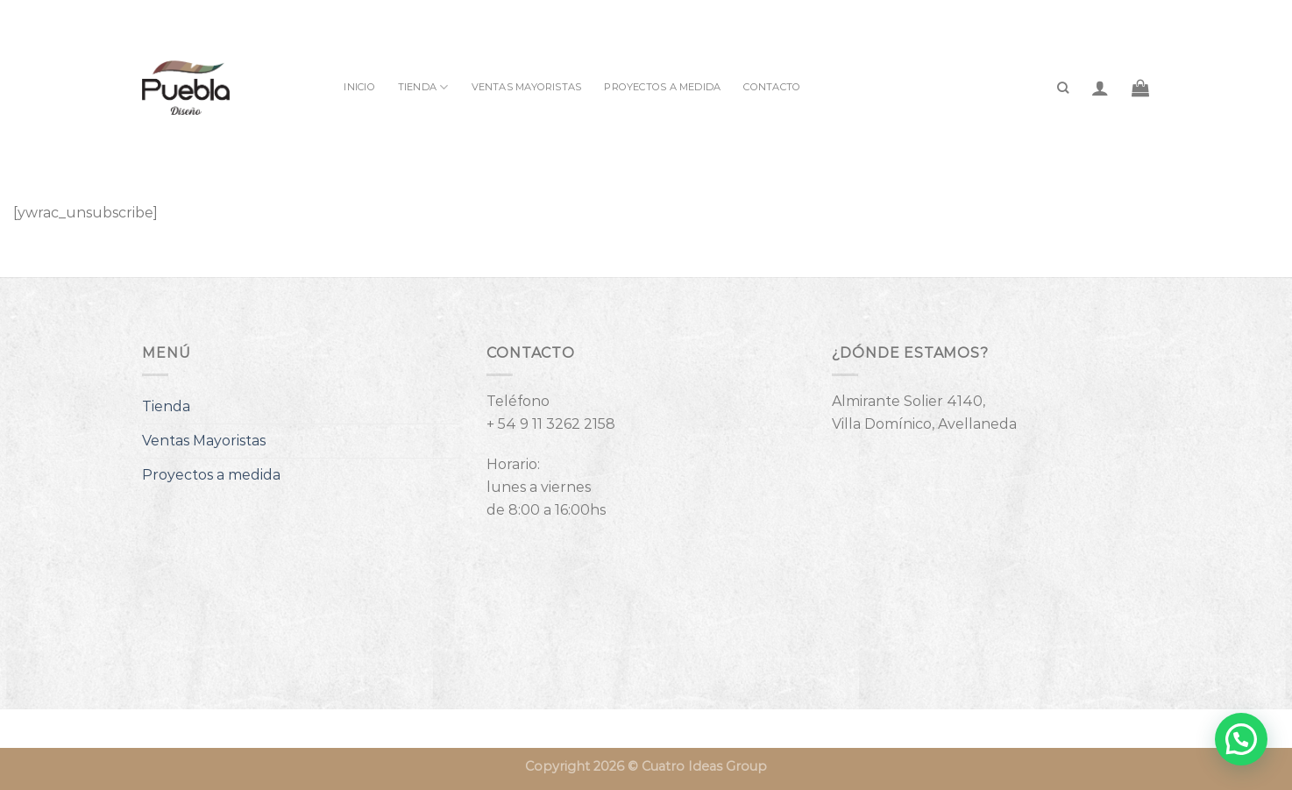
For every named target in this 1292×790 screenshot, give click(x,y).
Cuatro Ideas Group (704, 766)
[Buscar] (1062, 87)
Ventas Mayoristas (527, 87)
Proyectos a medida (662, 87)
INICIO (359, 87)
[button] (1241, 739)
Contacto (771, 87)
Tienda (423, 87)
